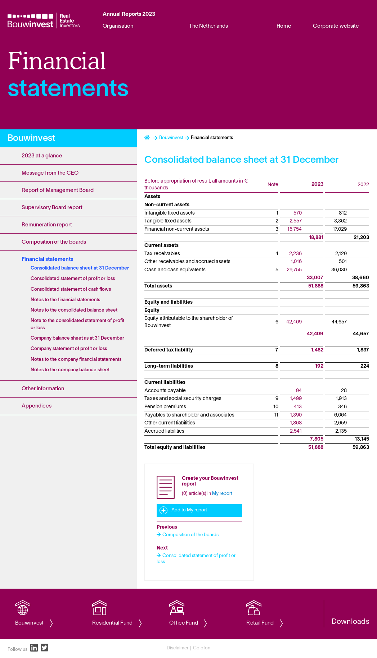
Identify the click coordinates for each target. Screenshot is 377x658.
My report (222, 494)
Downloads (351, 622)
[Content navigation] (68, 359)
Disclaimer (177, 648)
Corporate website (336, 26)
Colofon (201, 648)
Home (284, 26)
